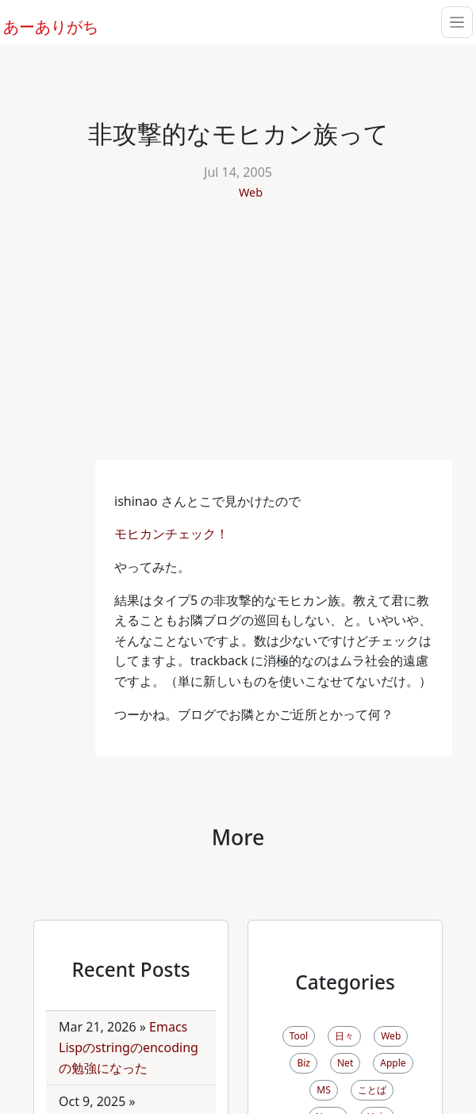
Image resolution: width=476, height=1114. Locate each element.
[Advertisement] (238, 341)
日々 (344, 1036)
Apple (392, 1063)
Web (251, 192)
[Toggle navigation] (457, 22)
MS (323, 1090)
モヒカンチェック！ (173, 533)
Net (345, 1063)
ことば (372, 1090)
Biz (303, 1063)
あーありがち (42, 24)
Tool (299, 1036)
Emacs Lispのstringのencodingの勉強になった (128, 1047)
